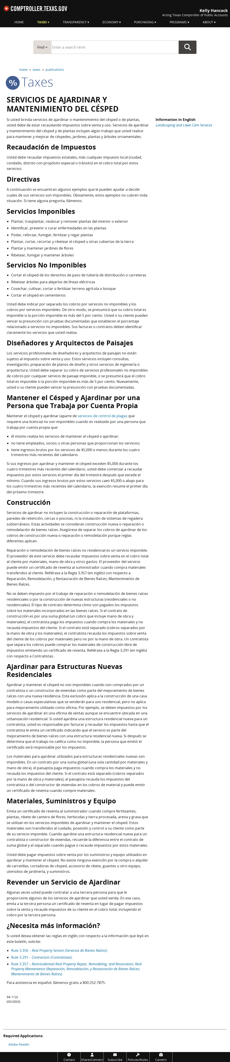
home (23, 69)
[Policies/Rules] (138, 1057)
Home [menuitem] (19, 22)
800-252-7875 (94, 982)
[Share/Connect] (92, 1057)
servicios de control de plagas (102, 415)
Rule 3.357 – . (76, 969)
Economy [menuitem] (110, 22)
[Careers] (161, 1057)
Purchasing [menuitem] (144, 22)
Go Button (187, 47)
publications (55, 69)
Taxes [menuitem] (42, 22)
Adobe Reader (19, 1044)
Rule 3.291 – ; (41, 957)
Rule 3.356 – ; (59, 950)
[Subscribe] (115, 1057)
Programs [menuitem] (178, 22)
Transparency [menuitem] (75, 22)
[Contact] (69, 1057)
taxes (36, 69)
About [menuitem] (208, 22)
